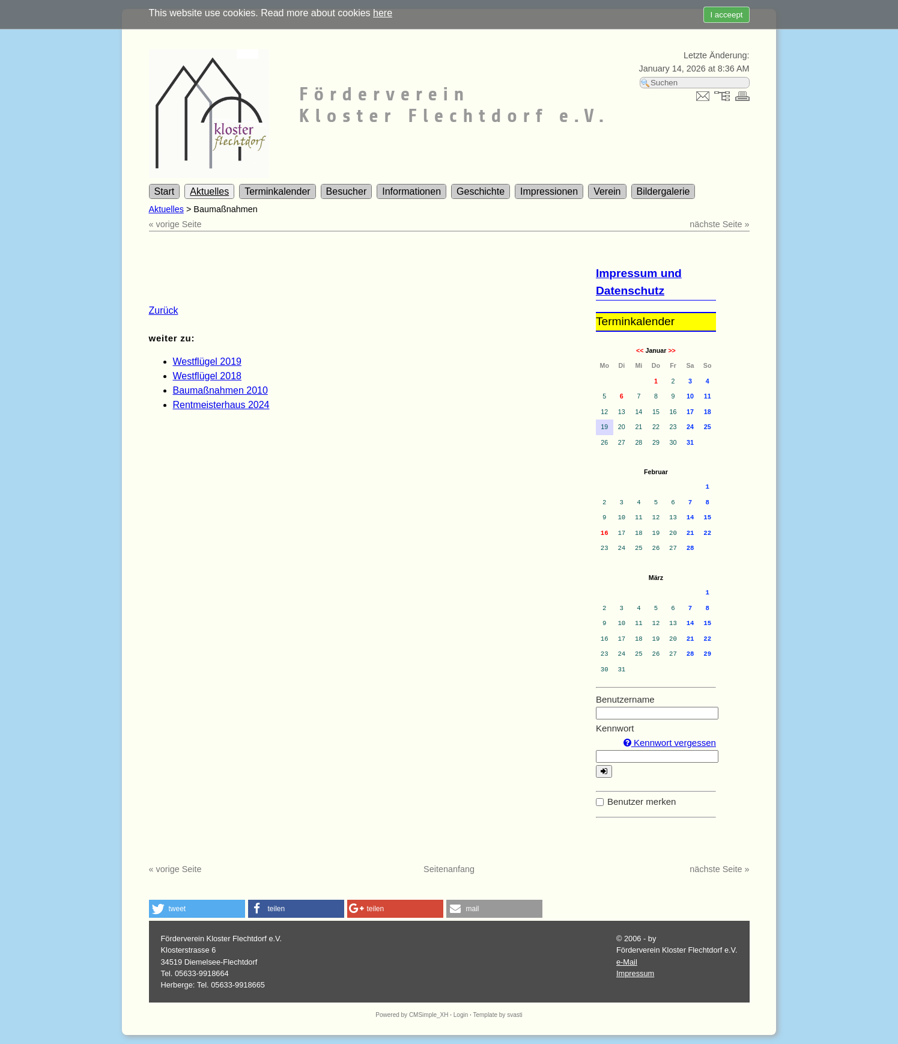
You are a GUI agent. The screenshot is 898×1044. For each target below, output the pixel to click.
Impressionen (549, 191)
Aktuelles (209, 191)
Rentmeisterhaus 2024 (221, 405)
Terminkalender (277, 191)
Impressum (635, 973)
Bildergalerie (663, 191)
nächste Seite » (719, 224)
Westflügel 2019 (207, 361)
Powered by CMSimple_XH (411, 1015)
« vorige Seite (175, 224)
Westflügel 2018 (207, 376)
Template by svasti (497, 1015)
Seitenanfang (449, 869)
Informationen (411, 191)
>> (671, 350)
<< (639, 350)
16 (604, 533)
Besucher (346, 191)
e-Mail (626, 961)
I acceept (726, 14)
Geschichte (481, 191)
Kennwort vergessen (669, 742)
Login (461, 1015)
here (382, 13)
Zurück (163, 310)
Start (164, 191)
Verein (606, 191)
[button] (197, 909)
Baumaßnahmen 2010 (220, 390)
